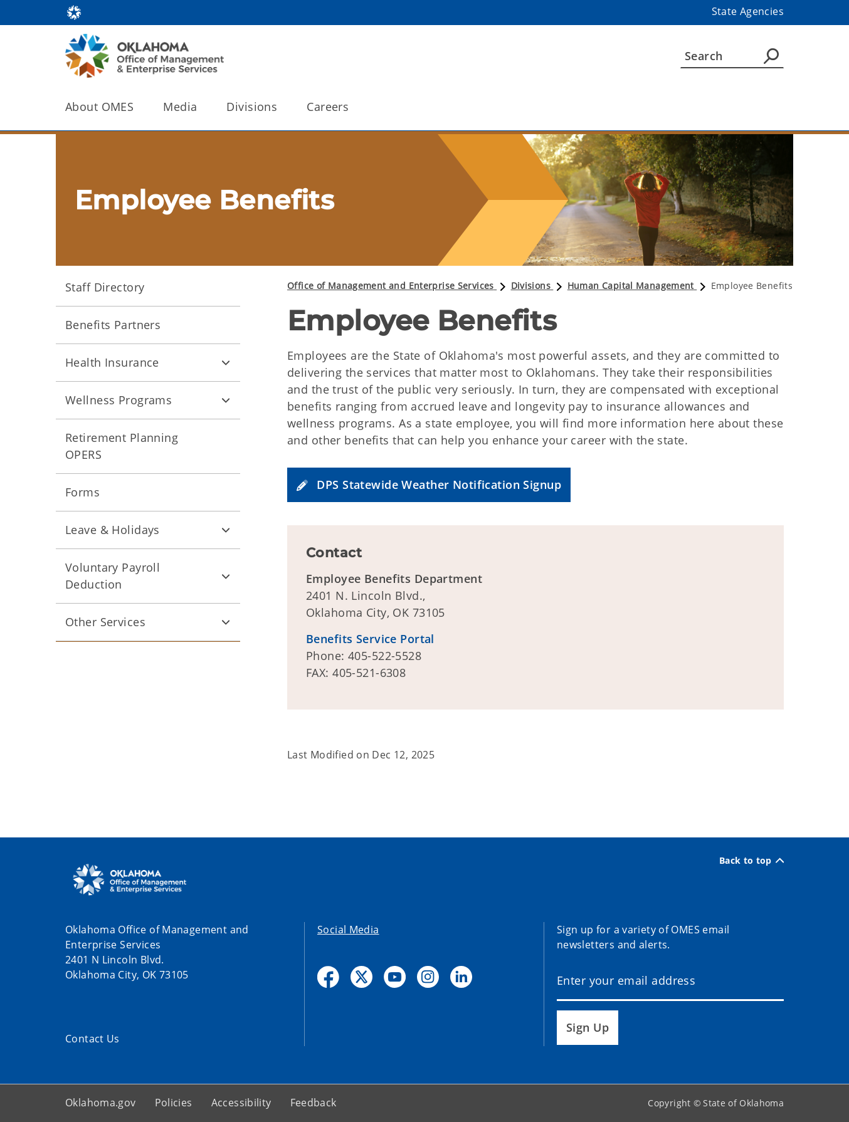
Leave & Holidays (112, 529)
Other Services (105, 621)
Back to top (751, 860)
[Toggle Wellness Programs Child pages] (225, 400)
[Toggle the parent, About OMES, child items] (138, 107)
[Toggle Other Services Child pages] (225, 622)
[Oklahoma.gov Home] (74, 12)
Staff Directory (104, 287)
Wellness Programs (118, 399)
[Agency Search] (771, 55)
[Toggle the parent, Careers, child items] (353, 107)
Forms (82, 492)
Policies (173, 1102)
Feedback (313, 1102)
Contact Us (92, 1039)
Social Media (348, 929)
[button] (429, 485)
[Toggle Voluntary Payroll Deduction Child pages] (225, 576)
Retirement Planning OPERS (121, 446)
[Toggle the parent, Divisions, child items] (281, 107)
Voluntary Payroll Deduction (112, 576)
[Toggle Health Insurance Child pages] (225, 362)
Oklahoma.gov (100, 1102)
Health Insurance (112, 362)
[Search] (732, 55)
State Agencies (748, 11)
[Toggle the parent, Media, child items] (201, 107)
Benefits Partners (113, 324)
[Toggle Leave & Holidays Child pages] (225, 530)
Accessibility (241, 1102)
